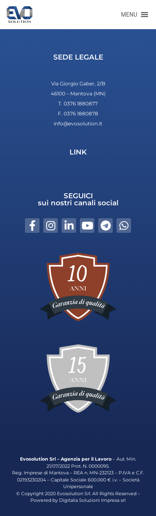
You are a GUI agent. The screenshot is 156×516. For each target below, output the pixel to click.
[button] (129, 14)
